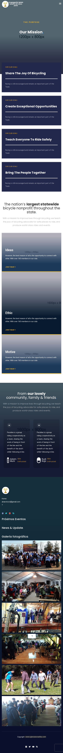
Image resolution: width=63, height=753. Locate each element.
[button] (60, 4)
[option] (17, 443)
